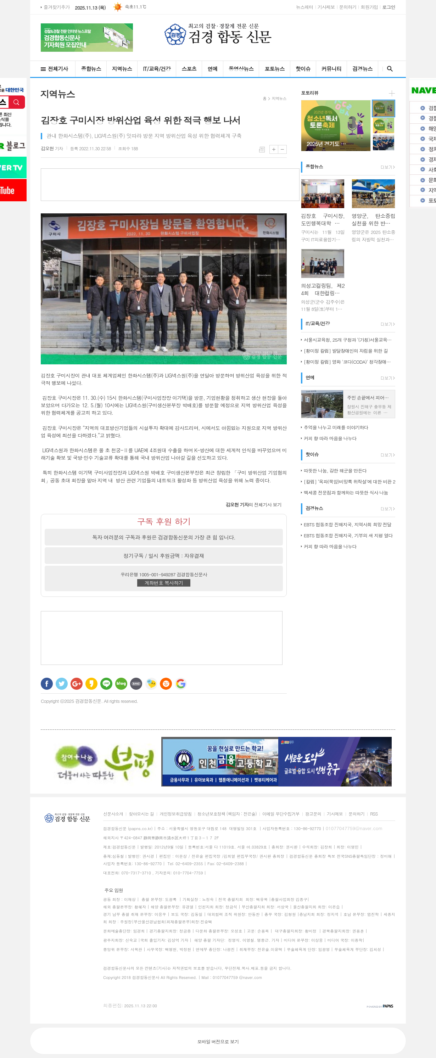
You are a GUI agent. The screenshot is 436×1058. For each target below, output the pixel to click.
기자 (52, 148)
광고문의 (313, 814)
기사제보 (326, 7)
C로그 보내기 (166, 684)
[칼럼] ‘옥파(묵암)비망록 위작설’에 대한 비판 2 (349, 481)
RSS (374, 814)
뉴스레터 (304, 7)
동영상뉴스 (241, 68)
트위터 (62, 684)
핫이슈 (303, 68)
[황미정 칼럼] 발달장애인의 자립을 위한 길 (346, 350)
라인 (106, 684)
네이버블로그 (121, 684)
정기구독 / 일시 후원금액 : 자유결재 (163, 555)
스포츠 (188, 68)
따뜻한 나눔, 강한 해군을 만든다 (335, 470)
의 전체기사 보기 (253, 504)
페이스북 (47, 684)
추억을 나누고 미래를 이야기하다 (336, 427)
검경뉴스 (362, 68)
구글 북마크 (181, 684)
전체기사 (58, 68)
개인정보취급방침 (175, 814)
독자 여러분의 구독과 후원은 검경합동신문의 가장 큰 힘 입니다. (163, 537)
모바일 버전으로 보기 (218, 1041)
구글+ (77, 684)
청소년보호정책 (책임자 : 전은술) (227, 814)
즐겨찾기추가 (56, 7)
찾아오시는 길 (141, 814)
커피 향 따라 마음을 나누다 (330, 438)
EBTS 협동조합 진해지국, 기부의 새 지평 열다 (348, 535)
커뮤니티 (331, 68)
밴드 (136, 684)
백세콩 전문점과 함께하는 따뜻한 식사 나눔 (346, 492)
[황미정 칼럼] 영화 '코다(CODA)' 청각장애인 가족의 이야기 (349, 361)
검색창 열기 (388, 69)
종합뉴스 (91, 68)
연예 (212, 68)
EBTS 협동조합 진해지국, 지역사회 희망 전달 (347, 524)
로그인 (388, 7)
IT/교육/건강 (157, 68)
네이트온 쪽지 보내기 (151, 684)
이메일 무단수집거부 (281, 814)
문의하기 (348, 7)
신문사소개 (113, 814)
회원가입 (369, 7)
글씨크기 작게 (282, 149)
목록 (261, 149)
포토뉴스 (274, 68)
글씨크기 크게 (273, 149)
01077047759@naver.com (354, 828)
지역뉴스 (122, 68)
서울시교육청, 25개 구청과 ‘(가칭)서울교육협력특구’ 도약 (349, 339)
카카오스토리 (91, 684)
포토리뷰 (309, 92)
